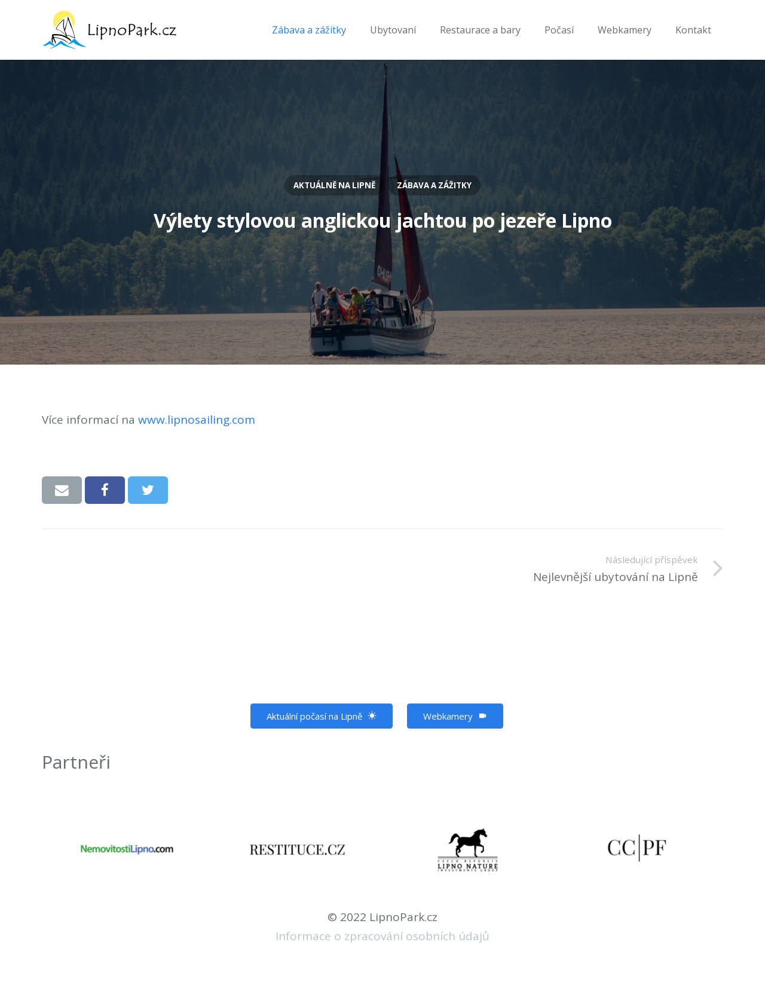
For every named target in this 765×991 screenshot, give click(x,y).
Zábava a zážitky (434, 185)
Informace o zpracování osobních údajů (382, 936)
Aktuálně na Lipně (334, 185)
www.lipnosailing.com (196, 419)
